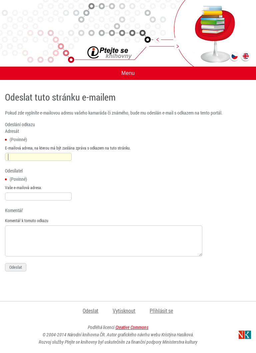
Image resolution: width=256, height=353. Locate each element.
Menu (128, 73)
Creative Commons (131, 327)
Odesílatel (14, 171)
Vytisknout (124, 310)
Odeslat (90, 310)
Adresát (12, 131)
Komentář (14, 210)
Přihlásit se (161, 310)
